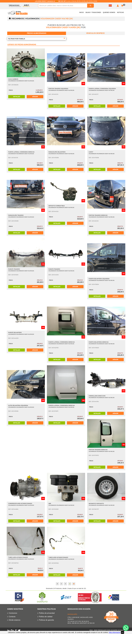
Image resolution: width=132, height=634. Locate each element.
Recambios (18, 18)
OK (122, 632)
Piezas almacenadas (36, 33)
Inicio (81, 12)
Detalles (16, 96)
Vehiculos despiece (95, 33)
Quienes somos (109, 12)
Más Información (114, 632)
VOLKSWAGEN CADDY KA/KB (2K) (57, 18)
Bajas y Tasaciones (93, 12)
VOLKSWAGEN (32, 18)
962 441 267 (62, 1)
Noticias (120, 12)
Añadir (35, 96)
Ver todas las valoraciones (15, 6)
